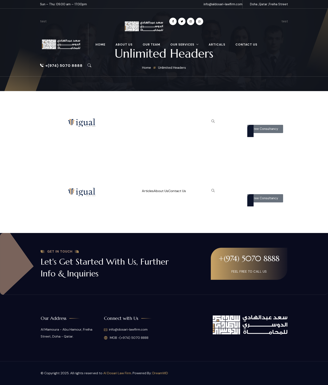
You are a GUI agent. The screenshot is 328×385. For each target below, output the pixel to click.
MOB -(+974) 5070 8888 (126, 337)
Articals (217, 44)
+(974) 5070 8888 (61, 65)
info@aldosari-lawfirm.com (223, 4)
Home (100, 44)
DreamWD (160, 373)
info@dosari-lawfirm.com (126, 329)
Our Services (182, 44)
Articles (148, 191)
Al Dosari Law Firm (117, 373)
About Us (124, 44)
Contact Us (246, 44)
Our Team (151, 44)
